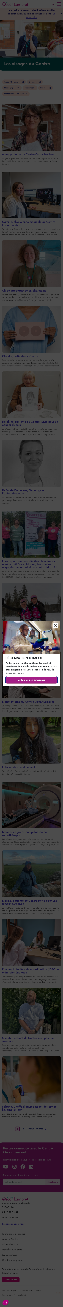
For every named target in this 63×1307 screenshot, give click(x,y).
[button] (5, 1302)
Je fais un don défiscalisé (31, 680)
